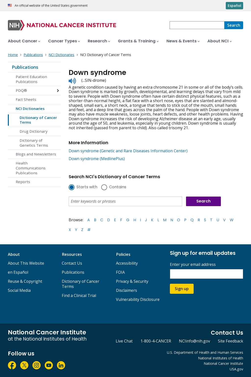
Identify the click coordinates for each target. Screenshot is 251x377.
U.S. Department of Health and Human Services (205, 352)
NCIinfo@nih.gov (194, 341)
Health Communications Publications (31, 168)
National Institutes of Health (220, 358)
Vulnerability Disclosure (138, 299)
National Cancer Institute (223, 363)
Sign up (182, 288)
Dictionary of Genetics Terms (34, 143)
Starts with (86, 187)
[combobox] (197, 25)
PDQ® (21, 90)
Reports (23, 181)
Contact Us (72, 263)
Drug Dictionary (34, 131)
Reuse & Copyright (25, 281)
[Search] (233, 25)
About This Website (26, 263)
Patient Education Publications (31, 79)
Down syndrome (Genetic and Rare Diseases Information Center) (128, 150)
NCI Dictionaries (30, 108)
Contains (117, 187)
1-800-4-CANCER (155, 341)
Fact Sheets (26, 99)
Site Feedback (230, 341)
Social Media (19, 290)
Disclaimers (126, 290)
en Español (18, 272)
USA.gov (236, 369)
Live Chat (124, 341)
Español (234, 5)
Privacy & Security (132, 281)
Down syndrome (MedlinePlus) (97, 158)
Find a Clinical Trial (79, 295)
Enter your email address (193, 264)
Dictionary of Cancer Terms (38, 120)
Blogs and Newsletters (36, 154)
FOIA (120, 272)
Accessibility (127, 263)
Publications (25, 67)
